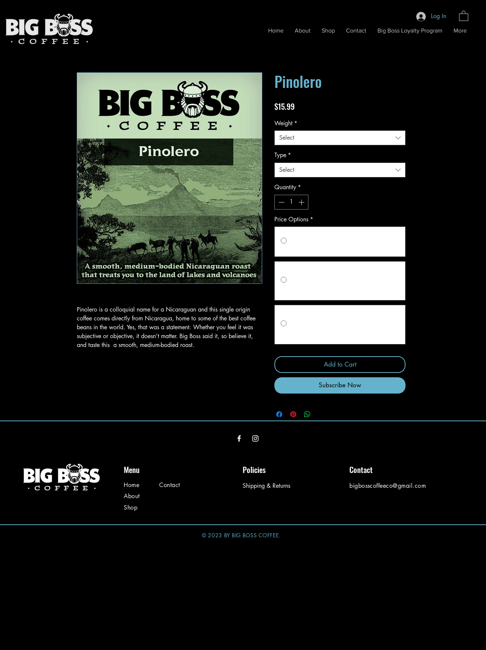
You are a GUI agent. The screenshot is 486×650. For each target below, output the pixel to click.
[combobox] (339, 137)
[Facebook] (239, 438)
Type (282, 155)
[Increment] (302, 202)
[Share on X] (321, 414)
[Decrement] (280, 202)
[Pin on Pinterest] (293, 414)
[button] (463, 15)
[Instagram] (255, 438)
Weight (285, 123)
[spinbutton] (291, 202)
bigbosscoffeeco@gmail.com (387, 486)
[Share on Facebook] (279, 414)
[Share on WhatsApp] (307, 414)
